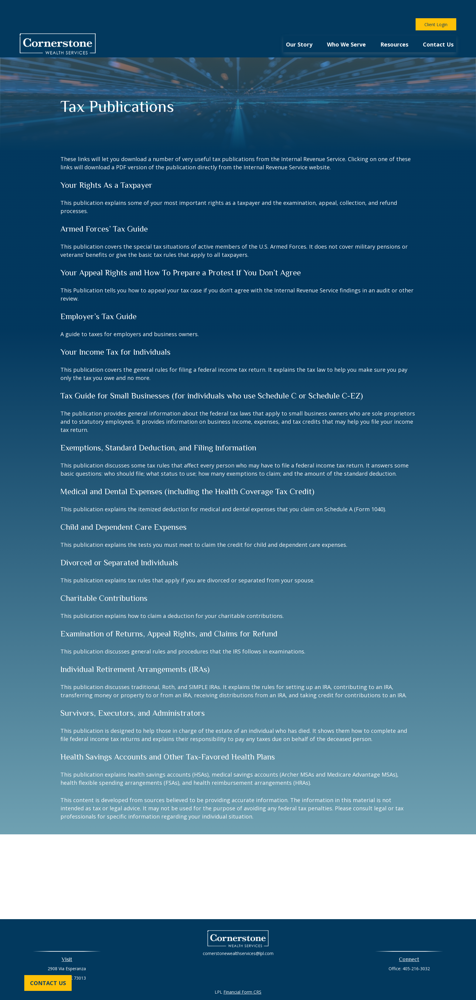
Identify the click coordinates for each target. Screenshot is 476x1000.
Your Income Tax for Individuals (115, 333)
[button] (299, 25)
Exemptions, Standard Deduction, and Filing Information (158, 429)
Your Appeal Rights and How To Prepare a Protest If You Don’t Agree (180, 254)
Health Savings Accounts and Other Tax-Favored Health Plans (167, 738)
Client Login (435, 6)
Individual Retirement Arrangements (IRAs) (134, 651)
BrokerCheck (300, 985)
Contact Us (48, 983)
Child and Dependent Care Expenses (123, 508)
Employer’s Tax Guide (98, 298)
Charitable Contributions (104, 579)
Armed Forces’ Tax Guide (104, 210)
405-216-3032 (416, 950)
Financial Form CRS (242, 974)
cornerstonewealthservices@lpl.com (238, 935)
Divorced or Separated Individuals (119, 544)
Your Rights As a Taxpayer (106, 166)
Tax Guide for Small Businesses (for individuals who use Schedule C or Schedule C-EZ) (211, 377)
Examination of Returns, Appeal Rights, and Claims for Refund (168, 615)
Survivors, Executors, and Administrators (132, 694)
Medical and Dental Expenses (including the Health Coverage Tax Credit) (187, 473)
